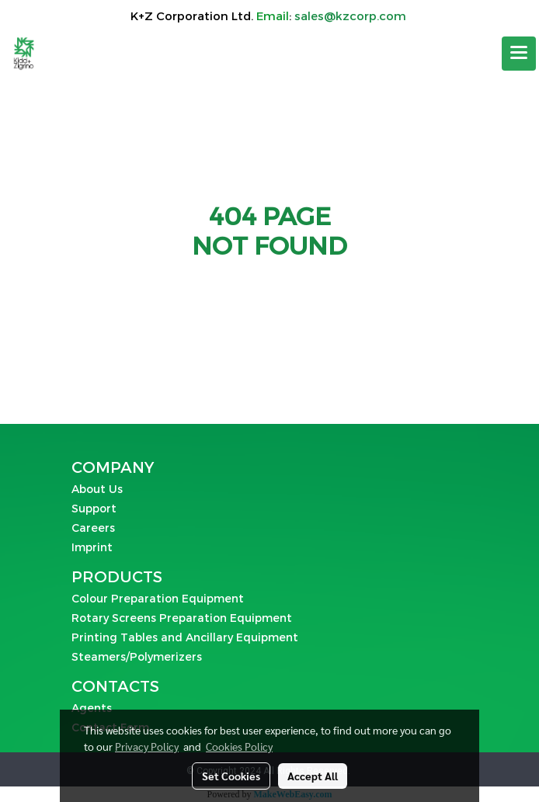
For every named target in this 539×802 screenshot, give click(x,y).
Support (93, 508)
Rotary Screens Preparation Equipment (181, 617)
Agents (91, 707)
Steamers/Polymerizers (136, 656)
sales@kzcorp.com (350, 16)
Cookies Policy (239, 746)
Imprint (92, 547)
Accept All (312, 776)
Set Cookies (231, 776)
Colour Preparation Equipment (157, 598)
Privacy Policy (147, 746)
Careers (93, 527)
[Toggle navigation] (519, 53)
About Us (97, 488)
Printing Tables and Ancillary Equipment (184, 637)
